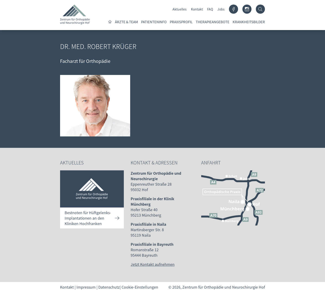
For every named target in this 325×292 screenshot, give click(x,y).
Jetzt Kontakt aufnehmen (153, 264)
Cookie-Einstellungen (140, 287)
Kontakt (197, 9)
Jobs (221, 9)
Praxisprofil (181, 21)
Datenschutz (109, 287)
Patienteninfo (154, 21)
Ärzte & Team (126, 21)
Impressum (86, 287)
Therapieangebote (212, 21)
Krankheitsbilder (249, 21)
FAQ (210, 9)
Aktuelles (180, 9)
